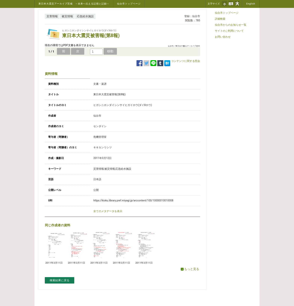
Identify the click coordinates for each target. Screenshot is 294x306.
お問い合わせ (223, 36)
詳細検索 (220, 18)
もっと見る (190, 269)
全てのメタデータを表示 (107, 211)
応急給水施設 (85, 16)
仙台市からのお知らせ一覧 (230, 24)
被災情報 (67, 16)
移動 (110, 51)
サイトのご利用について (229, 30)
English (250, 3)
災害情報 (52, 16)
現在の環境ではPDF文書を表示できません (69, 45)
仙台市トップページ (129, 3)
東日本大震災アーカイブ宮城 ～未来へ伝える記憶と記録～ (73, 3)
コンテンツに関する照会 (185, 60)
